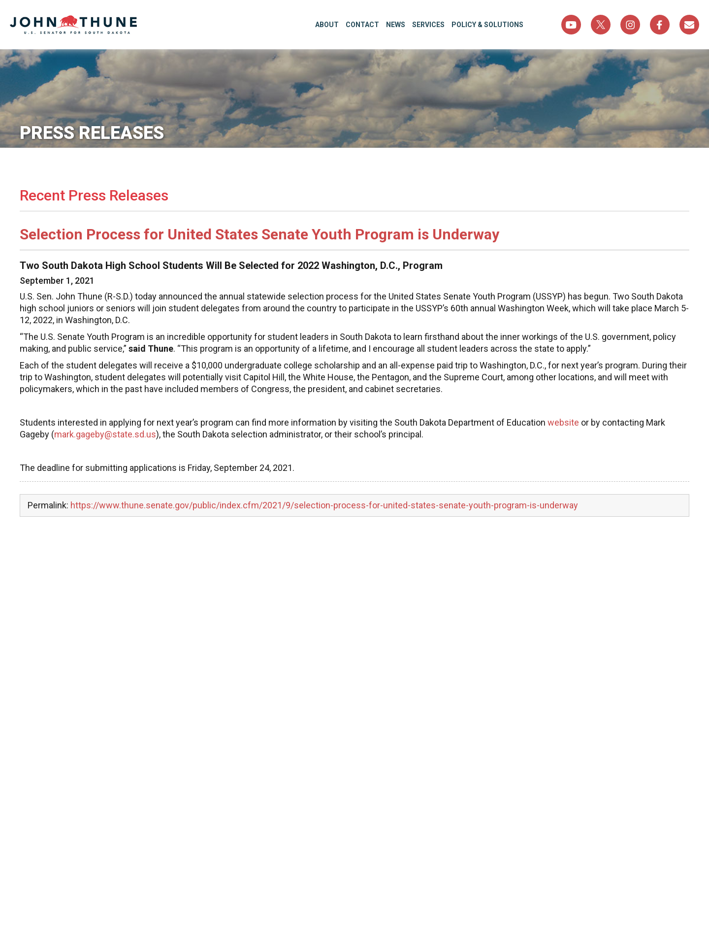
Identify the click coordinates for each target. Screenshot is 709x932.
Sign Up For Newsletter (689, 24)
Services (428, 25)
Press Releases (92, 133)
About (327, 25)
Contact (362, 25)
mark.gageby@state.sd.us (105, 434)
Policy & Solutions (487, 25)
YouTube (571, 24)
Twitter (600, 24)
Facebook (660, 24)
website (563, 422)
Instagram (630, 24)
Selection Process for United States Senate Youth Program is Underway (259, 234)
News (395, 25)
